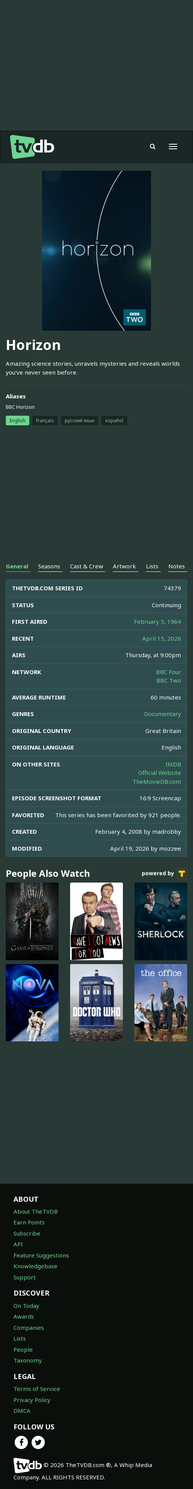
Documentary (162, 714)
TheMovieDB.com (157, 781)
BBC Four (168, 672)
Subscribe (26, 1233)
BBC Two (168, 680)
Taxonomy (27, 1360)
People (23, 1349)
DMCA (21, 1410)
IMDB (173, 764)
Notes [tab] (176, 566)
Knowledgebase (35, 1266)
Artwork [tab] (124, 566)
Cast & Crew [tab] (86, 566)
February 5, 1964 (157, 621)
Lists (19, 1338)
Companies (28, 1327)
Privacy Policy (31, 1400)
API (18, 1244)
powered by (164, 873)
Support (24, 1277)
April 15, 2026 (161, 638)
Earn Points (29, 1222)
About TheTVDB (35, 1211)
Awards (23, 1316)
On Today (26, 1305)
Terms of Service (36, 1388)
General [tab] (17, 566)
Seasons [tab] (49, 566)
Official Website (159, 772)
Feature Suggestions (41, 1255)
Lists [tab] (152, 566)
